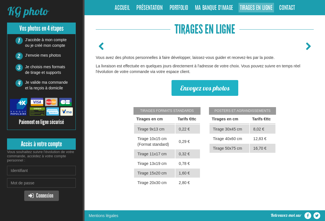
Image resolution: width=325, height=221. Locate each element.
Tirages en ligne (256, 8)
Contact (287, 8)
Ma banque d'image (214, 8)
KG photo (27, 11)
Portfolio (179, 8)
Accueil (122, 8)
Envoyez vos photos (205, 88)
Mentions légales (103, 215)
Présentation (149, 8)
